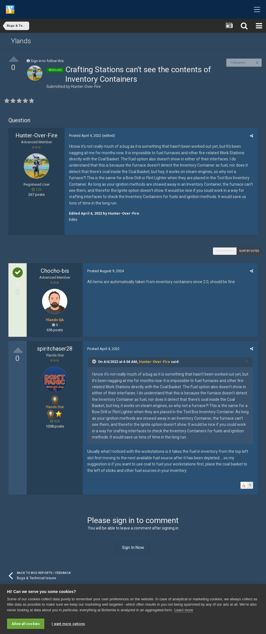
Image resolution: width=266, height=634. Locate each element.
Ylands (21, 41)
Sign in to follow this (47, 61)
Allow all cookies (26, 624)
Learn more (183, 610)
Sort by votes (249, 251)
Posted (85, 135)
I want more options (68, 624)
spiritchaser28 (54, 348)
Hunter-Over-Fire (86, 86)
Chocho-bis (55, 270)
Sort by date (225, 251)
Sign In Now (133, 547)
